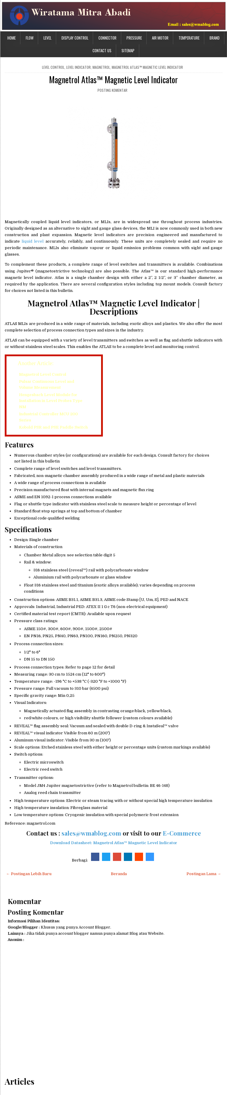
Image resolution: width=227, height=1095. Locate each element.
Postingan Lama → (204, 874)
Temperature (189, 38)
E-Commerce (182, 833)
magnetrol (101, 67)
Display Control (74, 38)
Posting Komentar (112, 90)
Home (11, 38)
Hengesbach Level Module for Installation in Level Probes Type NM (50, 401)
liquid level (32, 241)
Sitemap (127, 50)
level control (53, 67)
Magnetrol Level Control (42, 374)
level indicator (78, 67)
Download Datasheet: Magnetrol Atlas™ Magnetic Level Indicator (113, 843)
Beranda (119, 874)
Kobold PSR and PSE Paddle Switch (53, 427)
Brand (215, 38)
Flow (29, 38)
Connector (107, 38)
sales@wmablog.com (91, 833)
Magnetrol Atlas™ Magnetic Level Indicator (147, 67)
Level (47, 38)
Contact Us (102, 50)
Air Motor (160, 38)
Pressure (134, 38)
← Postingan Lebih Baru (28, 874)
